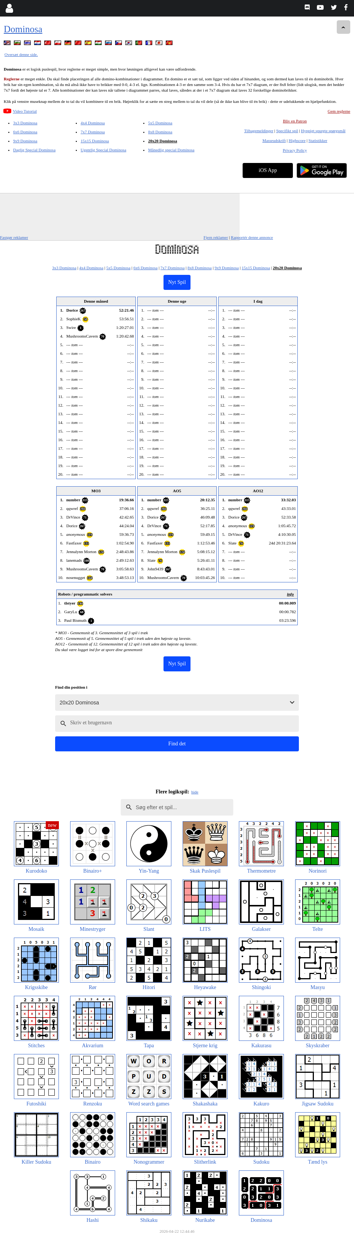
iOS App (268, 170)
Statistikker (318, 140)
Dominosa (23, 29)
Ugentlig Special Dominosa (103, 150)
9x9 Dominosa (25, 141)
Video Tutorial (25, 111)
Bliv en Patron (295, 121)
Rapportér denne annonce (252, 237)
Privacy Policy (295, 150)
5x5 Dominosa (160, 123)
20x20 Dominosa (162, 141)
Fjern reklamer (216, 237)
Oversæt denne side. (21, 54)
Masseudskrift (274, 140)
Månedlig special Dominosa (171, 150)
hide (194, 792)
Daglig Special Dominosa (34, 150)
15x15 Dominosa (95, 141)
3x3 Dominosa (25, 123)
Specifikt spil (287, 130)
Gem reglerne (339, 111)
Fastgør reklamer (14, 237)
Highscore (297, 140)
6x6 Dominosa (25, 132)
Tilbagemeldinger (258, 130)
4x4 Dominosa (93, 123)
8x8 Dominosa (160, 132)
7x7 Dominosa (93, 132)
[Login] (9, 8)
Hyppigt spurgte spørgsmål (323, 130)
